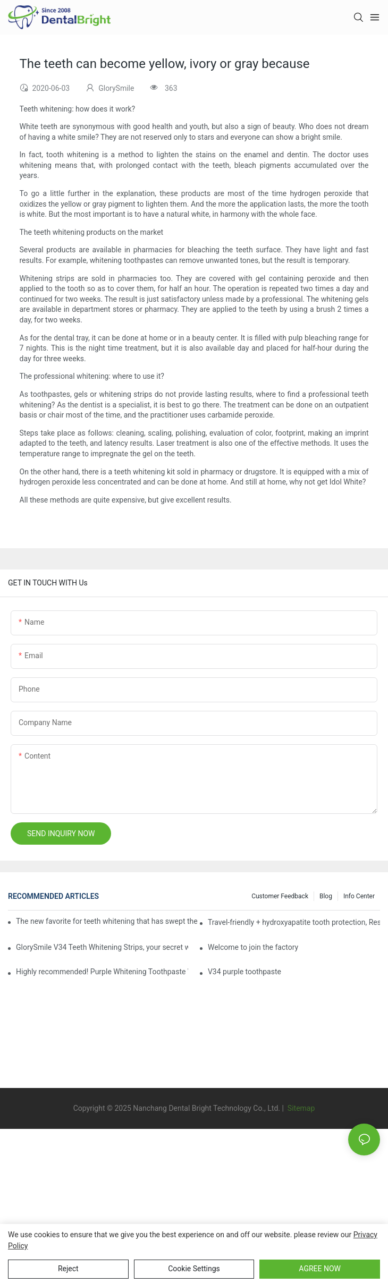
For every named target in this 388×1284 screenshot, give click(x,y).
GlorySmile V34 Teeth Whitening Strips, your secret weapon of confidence (102, 947)
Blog (325, 896)
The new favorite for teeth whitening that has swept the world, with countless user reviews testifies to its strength (107, 921)
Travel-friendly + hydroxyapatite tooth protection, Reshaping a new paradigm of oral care (294, 922)
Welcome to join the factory (253, 947)
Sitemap (300, 1108)
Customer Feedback (279, 896)
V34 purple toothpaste (244, 971)
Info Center (359, 896)
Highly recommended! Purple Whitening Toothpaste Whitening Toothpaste (102, 971)
